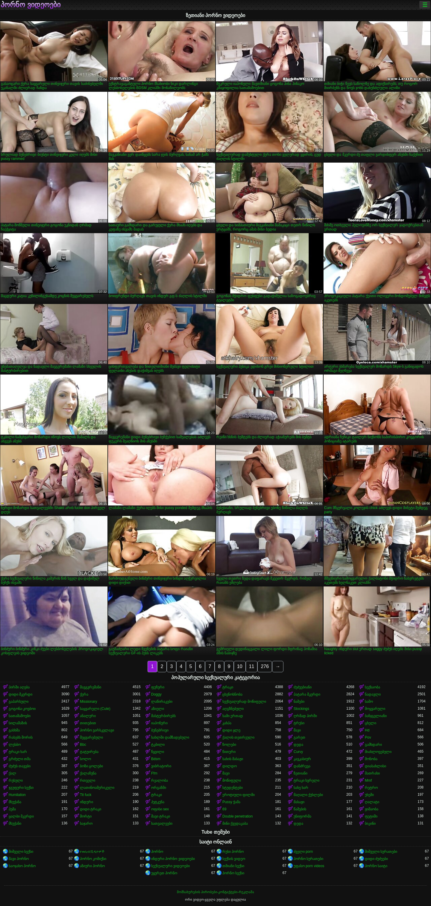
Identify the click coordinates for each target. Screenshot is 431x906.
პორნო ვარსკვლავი (97, 730)
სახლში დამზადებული (170, 737)
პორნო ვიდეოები (30, 5)
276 (265, 666)
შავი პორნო (19, 859)
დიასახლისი (375, 766)
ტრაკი (227, 687)
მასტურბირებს (163, 716)
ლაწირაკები (161, 701)
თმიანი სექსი (233, 866)
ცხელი (370, 723)
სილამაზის (18, 723)
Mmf (368, 780)
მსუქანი (15, 823)
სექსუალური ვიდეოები (170, 866)
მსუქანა (15, 802)
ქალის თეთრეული (238, 737)
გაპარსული (18, 701)
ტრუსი (299, 723)
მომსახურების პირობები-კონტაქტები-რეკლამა (215, 892)
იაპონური (159, 723)
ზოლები (229, 744)
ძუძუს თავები (20, 766)
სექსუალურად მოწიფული (244, 701)
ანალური (88, 716)
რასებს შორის (21, 737)
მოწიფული (231, 780)
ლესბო (15, 744)
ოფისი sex (160, 809)
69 (224, 809)
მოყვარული (375, 709)
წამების (300, 809)
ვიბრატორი (161, 766)
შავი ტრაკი (160, 816)
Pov (368, 737)
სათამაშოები (20, 716)
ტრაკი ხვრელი (306, 780)
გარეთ (299, 737)
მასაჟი (299, 802)
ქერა (84, 694)
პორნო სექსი (233, 873)
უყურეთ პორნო (164, 873)
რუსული (16, 780)
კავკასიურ (302, 759)
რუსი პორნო (233, 852)
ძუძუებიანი (303, 687)
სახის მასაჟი (232, 759)
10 (239, 666)
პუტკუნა (157, 802)
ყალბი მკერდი (21, 816)
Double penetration (237, 816)
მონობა (371, 759)
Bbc (83, 744)
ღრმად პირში (305, 716)
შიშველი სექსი (21, 852)
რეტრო (371, 788)
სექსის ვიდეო (233, 859)
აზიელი (157, 709)
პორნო (157, 852)
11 (251, 666)
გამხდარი (373, 744)
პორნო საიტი (376, 866)
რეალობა (159, 780)
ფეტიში (371, 816)
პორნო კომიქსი (93, 859)
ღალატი (372, 802)
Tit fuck (85, 795)
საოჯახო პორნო (22, 866)
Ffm (154, 773)
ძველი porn (303, 852)
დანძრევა (302, 766)
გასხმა (14, 730)
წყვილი (157, 752)
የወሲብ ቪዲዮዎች (92, 852)
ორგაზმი (158, 788)
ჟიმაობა (371, 809)
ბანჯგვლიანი (376, 716)
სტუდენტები (232, 788)
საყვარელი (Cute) (95, 709)
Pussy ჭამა (231, 802)
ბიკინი (370, 823)
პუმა (12, 809)
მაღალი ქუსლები (308, 795)
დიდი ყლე (231, 730)
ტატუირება (89, 752)
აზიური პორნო (92, 866)
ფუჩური (157, 687)
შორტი (86, 816)
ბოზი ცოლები (91, 766)
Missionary (88, 701)
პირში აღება (19, 687)
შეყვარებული (91, 737)
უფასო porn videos (309, 866)
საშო (369, 701)
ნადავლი (373, 694)
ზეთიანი (300, 773)
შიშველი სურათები (381, 852)
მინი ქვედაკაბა (235, 823)
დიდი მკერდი (20, 694)
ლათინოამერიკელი (97, 788)
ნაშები (299, 701)
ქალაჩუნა (88, 773)
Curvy (298, 752)
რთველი (87, 780)
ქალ (12, 773)
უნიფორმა (302, 816)
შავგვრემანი (90, 687)
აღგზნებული (233, 709)
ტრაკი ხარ (18, 752)
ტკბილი (158, 744)
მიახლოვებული (378, 752)
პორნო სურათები (308, 859)
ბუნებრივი (160, 730)
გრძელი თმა (20, 759)
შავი (297, 730)
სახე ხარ (301, 788)
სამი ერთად (232, 716)
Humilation (17, 795)
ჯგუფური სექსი (21, 788)
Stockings (301, 709)
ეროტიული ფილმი (238, 795)
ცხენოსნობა (232, 694)
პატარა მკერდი (307, 694)
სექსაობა (372, 687)
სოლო (85, 759)
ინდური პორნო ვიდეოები (173, 859)
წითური (229, 752)
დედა (298, 744)
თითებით (88, 723)
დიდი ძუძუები (376, 859)
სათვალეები (161, 823)
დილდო (229, 766)
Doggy (156, 694)
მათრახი (372, 773)
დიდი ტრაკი (90, 809)
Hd (367, 730)
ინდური (86, 802)
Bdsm (155, 759)
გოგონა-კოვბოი (22, 709)
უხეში (369, 795)
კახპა (226, 723)
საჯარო (86, 823)
